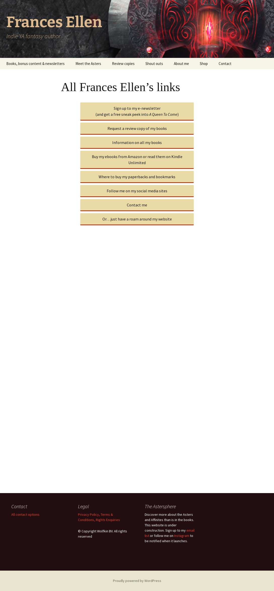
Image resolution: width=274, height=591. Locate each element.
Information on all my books (137, 142)
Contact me (137, 204)
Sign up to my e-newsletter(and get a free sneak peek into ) (137, 111)
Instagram (181, 535)
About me (181, 63)
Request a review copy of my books (137, 128)
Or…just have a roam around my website (137, 218)
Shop (204, 63)
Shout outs (154, 63)
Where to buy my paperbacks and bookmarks (137, 176)
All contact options (25, 514)
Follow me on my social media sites (137, 190)
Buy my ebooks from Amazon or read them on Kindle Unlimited (137, 159)
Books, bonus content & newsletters (35, 63)
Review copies (123, 63)
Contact (225, 63)
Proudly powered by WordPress (137, 580)
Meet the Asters (88, 63)
